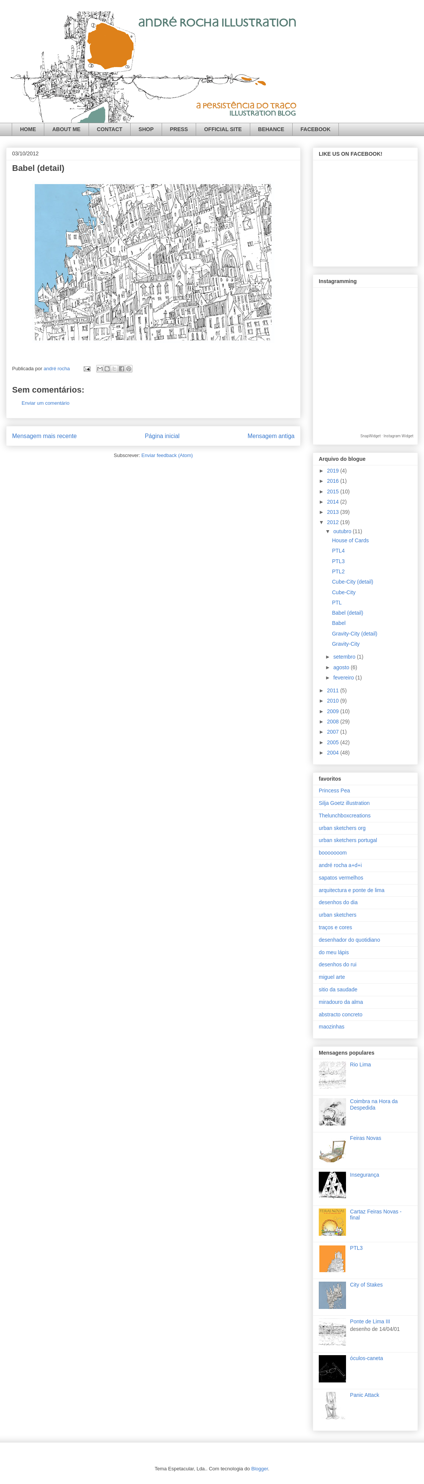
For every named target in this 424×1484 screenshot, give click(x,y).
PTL (337, 603)
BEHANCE (271, 129)
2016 (333, 481)
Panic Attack (364, 1395)
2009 (333, 711)
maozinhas (331, 1027)
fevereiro (344, 678)
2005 (333, 742)
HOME (28, 129)
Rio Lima (360, 1064)
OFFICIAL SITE (223, 129)
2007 (333, 732)
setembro (345, 657)
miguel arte (332, 977)
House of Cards (350, 540)
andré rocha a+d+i (340, 865)
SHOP (146, 129)
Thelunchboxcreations (345, 815)
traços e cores (335, 927)
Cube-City (343, 592)
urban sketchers (338, 915)
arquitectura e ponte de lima (352, 890)
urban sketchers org (342, 828)
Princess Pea (334, 790)
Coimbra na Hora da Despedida (374, 1104)
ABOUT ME (66, 129)
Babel (339, 623)
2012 (333, 522)
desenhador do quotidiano (349, 940)
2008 (333, 722)
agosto (342, 667)
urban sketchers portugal (348, 840)
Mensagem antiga (271, 436)
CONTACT (109, 129)
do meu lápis (334, 952)
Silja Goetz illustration (344, 803)
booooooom (333, 853)
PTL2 (338, 571)
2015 (333, 491)
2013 (333, 512)
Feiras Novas (365, 1138)
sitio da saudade (338, 989)
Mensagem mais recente (44, 436)
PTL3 (338, 561)
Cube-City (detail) (352, 582)
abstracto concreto (340, 1014)
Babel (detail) (347, 613)
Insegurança (364, 1175)
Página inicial (162, 436)
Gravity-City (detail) (354, 634)
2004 (333, 753)
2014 (333, 502)
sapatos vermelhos (341, 878)
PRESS (179, 129)
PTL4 (338, 551)
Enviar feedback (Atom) (167, 455)
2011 (333, 690)
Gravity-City (346, 644)
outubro (342, 531)
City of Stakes (366, 1285)
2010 (333, 701)
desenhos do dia (338, 902)
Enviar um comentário (45, 403)
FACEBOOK (315, 129)
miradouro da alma (341, 1002)
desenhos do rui (338, 964)
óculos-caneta (366, 1358)
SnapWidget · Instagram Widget (386, 436)
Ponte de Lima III (370, 1321)
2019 (333, 471)
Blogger (259, 1468)
